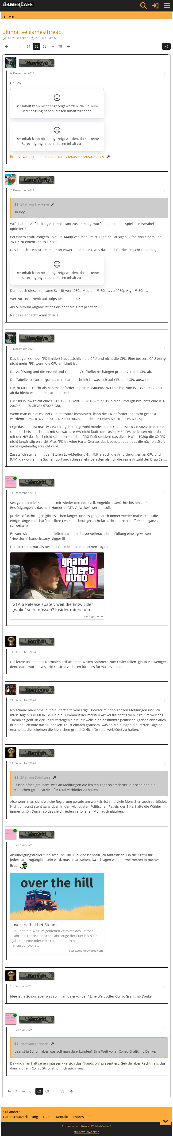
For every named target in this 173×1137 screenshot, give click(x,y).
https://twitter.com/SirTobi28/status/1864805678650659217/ (57, 156)
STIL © (86, 1132)
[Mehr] (165, 73)
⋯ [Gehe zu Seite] (21, 46)
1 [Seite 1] (14, 46)
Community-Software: (86, 1126)
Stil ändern (12, 1112)
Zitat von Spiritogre (35, 777)
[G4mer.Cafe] (18, 5)
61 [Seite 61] (29, 46)
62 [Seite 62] (36, 46)
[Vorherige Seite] (6, 46)
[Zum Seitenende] (165, 1121)
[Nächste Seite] (68, 46)
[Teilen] (166, 46)
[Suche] (143, 5)
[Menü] (167, 5)
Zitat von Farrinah (34, 1044)
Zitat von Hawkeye (34, 204)
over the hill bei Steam (34, 924)
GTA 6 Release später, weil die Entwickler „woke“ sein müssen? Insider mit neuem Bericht (52, 607)
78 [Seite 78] (60, 46)
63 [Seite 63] (44, 46)
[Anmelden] (155, 5)
